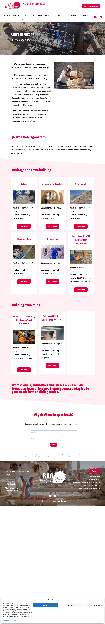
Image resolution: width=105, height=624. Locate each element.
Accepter (45, 605)
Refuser (71, 605)
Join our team (74, 15)
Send (54, 444)
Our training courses (11, 15)
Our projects (28, 15)
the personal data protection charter (70, 456)
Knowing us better (45, 15)
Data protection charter (57, 501)
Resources (60, 15)
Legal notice (43, 501)
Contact (85, 15)
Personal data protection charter (11, 620)
